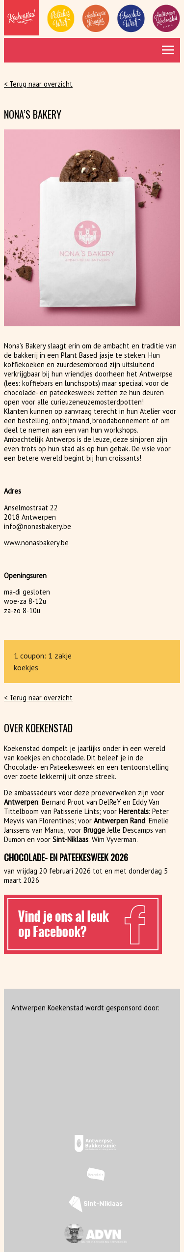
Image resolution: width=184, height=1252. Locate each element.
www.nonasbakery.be (36, 542)
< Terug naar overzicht (38, 84)
